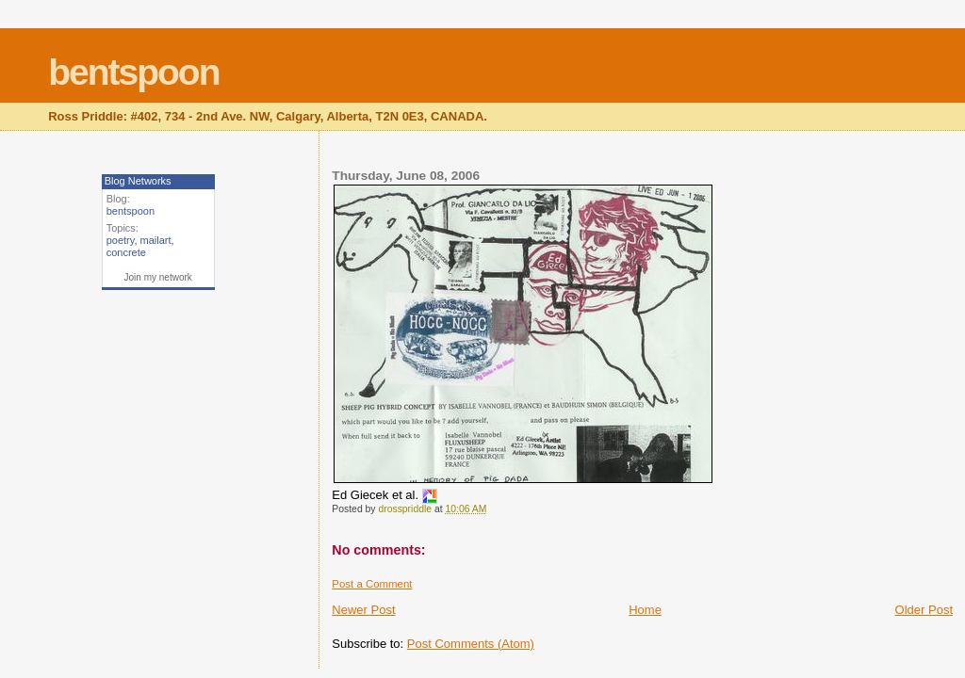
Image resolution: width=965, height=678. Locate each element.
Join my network (158, 277)
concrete (126, 252)
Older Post (924, 610)
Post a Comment (372, 583)
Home (645, 610)
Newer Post (363, 610)
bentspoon (133, 72)
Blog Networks (138, 180)
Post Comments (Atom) (470, 644)
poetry (120, 240)
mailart (156, 240)
